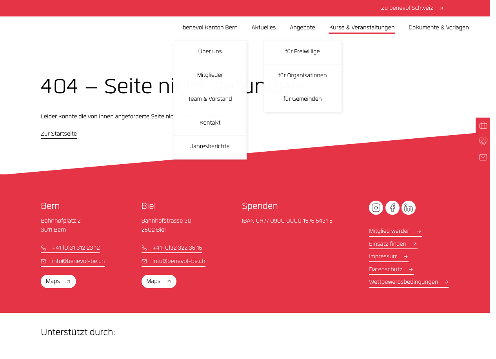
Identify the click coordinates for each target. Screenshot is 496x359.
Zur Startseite (59, 134)
